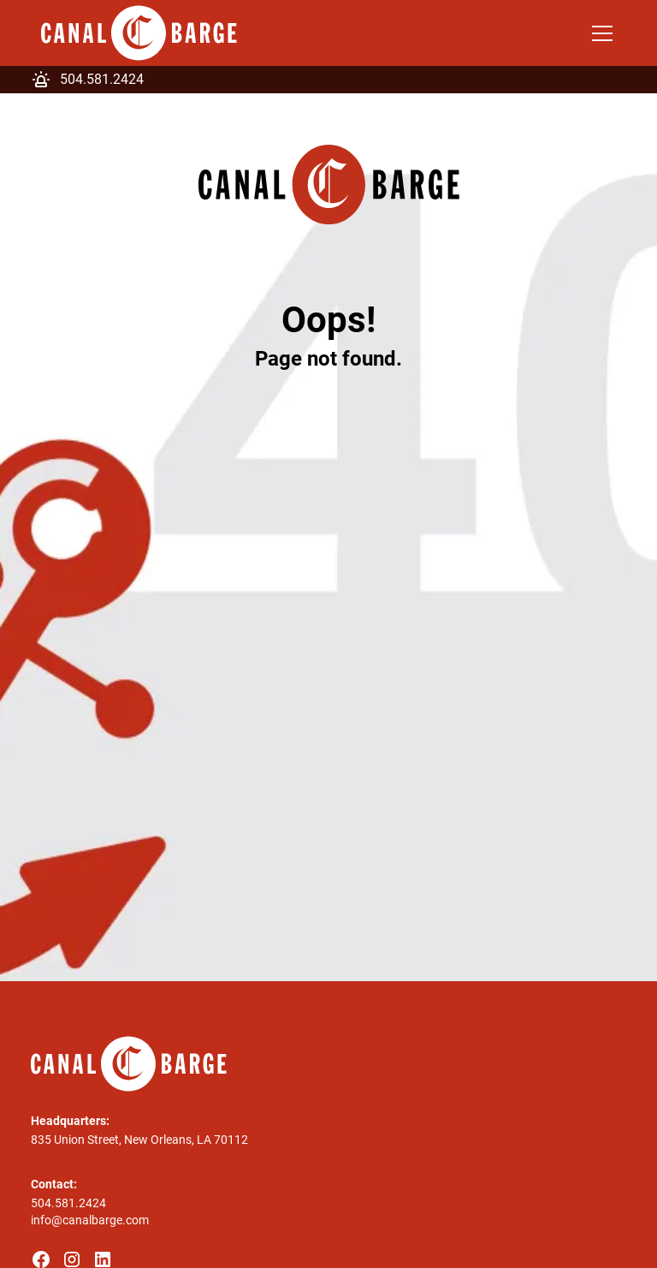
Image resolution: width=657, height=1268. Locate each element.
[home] (139, 33)
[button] (599, 33)
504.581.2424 (68, 1203)
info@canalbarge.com (90, 1220)
